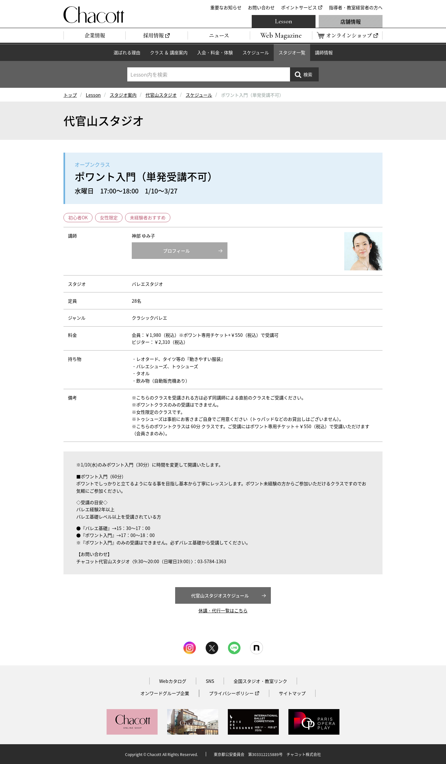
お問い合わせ (261, 7)
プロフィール (176, 250)
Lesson (283, 21)
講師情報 (324, 52)
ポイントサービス (299, 7)
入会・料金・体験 (215, 52)
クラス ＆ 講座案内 (169, 52)
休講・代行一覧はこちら (223, 610)
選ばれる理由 (127, 52)
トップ (70, 95)
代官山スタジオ (161, 95)
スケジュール (255, 52)
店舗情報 (350, 21)
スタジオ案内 (123, 95)
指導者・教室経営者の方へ (356, 7)
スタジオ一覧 (292, 52)
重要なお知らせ (226, 7)
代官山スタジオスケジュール (220, 595)
